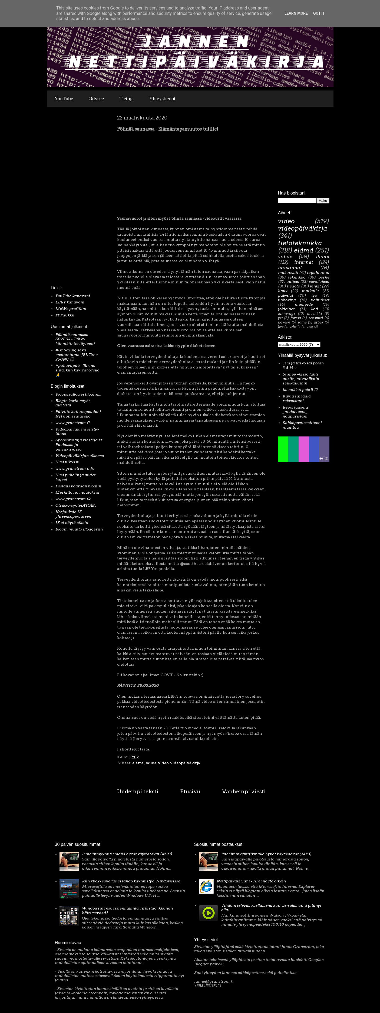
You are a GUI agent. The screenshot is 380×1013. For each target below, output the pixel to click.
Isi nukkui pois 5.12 (300, 389)
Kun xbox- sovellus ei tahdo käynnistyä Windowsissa (131, 881)
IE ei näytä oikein (71, 522)
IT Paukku (64, 315)
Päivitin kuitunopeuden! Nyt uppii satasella (78, 413)
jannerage (286, 314)
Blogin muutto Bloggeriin (79, 529)
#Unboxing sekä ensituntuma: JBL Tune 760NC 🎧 (76, 354)
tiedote (293, 286)
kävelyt (284, 322)
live (280, 327)
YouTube (63, 98)
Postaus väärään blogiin (78, 486)
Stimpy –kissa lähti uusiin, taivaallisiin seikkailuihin (301, 379)
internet (303, 262)
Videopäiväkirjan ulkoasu (79, 456)
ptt (280, 318)
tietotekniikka (300, 243)
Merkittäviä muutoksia (77, 492)
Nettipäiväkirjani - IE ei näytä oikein (251, 881)
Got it (319, 13)
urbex (318, 322)
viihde (285, 256)
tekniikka (297, 277)
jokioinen (287, 309)
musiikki (314, 314)
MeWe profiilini (70, 308)
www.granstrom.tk (72, 499)
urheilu (294, 327)
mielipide (304, 304)
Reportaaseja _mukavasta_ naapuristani (295, 412)
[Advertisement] (67, 197)
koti (314, 309)
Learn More (296, 13)
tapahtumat (318, 272)
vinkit (315, 286)
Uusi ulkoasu (67, 462)
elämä (138, 763)
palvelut (285, 295)
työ (314, 295)
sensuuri (316, 318)
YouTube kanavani (72, 296)
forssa (295, 318)
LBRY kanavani (69, 302)
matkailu (310, 291)
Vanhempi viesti (244, 791)
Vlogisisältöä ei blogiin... (78, 394)
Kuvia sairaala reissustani (297, 398)
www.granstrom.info (74, 468)
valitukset (320, 300)
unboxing (287, 300)
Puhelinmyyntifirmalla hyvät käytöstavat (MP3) (127, 854)
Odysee (96, 98)
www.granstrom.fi (72, 422)
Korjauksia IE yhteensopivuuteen (73, 514)
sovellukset (319, 281)
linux (283, 291)
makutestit (288, 272)
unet (309, 327)
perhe (323, 277)
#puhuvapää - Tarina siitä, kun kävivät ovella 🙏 (77, 370)
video (163, 763)
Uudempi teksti (137, 791)
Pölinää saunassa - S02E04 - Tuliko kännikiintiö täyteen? (75, 339)
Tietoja (126, 98)
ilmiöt (322, 256)
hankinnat (290, 267)
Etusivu (190, 791)
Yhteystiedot (162, 98)
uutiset (292, 281)
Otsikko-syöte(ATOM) (76, 505)
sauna (151, 763)
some (302, 322)
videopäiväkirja (185, 763)
